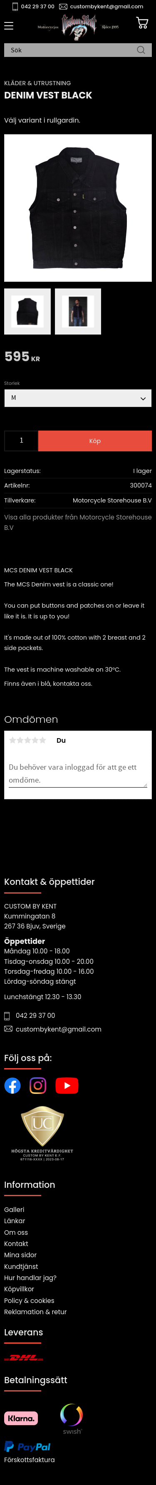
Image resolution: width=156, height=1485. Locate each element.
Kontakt (16, 1243)
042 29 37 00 (38, 6)
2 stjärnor (20, 740)
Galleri (14, 1209)
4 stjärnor (35, 740)
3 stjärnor (27, 740)
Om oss (16, 1232)
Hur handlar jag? (30, 1277)
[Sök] (141, 50)
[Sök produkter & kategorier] (74, 50)
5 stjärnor (42, 740)
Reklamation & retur (35, 1312)
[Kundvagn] (142, 23)
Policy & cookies (29, 1300)
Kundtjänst (21, 1266)
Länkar (14, 1221)
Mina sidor (20, 1255)
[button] (7, 28)
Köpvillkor (19, 1289)
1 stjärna (12, 740)
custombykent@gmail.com (107, 6)
